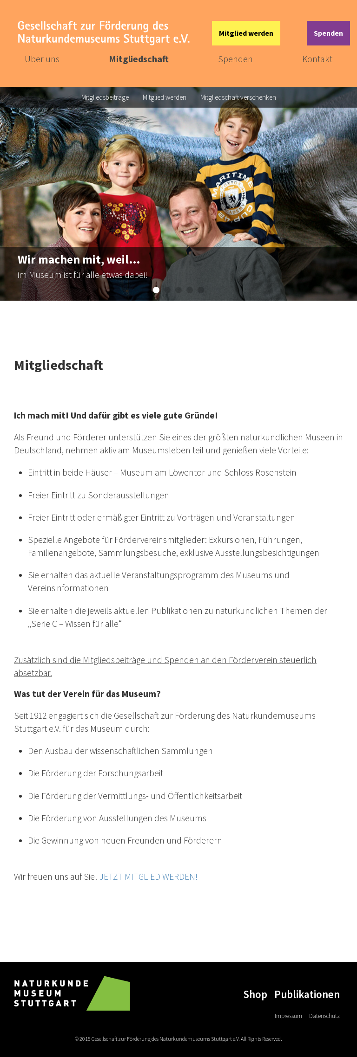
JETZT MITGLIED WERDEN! (148, 876)
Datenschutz (324, 1016)
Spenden (328, 33)
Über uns (42, 58)
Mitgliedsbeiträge (105, 97)
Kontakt (317, 58)
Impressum (288, 1016)
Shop (255, 994)
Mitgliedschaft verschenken (238, 97)
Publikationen (307, 994)
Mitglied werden (246, 33)
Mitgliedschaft (139, 58)
